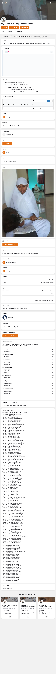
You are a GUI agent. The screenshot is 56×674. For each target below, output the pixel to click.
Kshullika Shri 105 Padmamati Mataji (10, 575)
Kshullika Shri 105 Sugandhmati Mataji (11, 557)
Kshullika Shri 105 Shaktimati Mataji (10, 581)
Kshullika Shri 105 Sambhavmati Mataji (11, 559)
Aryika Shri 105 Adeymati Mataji (9, 495)
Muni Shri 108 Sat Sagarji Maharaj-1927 (11, 457)
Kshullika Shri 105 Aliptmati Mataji (10, 591)
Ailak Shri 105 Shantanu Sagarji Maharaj (11, 522)
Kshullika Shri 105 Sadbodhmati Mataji (11, 565)
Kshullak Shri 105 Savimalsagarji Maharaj (11, 551)
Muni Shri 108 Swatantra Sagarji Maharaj (11, 471)
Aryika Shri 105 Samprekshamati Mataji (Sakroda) (13, 508)
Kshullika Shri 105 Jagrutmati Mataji (10, 589)
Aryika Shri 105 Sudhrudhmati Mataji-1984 (12, 489)
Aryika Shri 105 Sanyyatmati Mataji (10, 479)
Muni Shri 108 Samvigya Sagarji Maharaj (11, 465)
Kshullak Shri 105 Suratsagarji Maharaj (11, 553)
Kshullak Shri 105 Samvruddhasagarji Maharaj (12, 532)
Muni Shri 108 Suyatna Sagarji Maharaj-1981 (12, 429)
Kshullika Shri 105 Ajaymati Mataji (10, 572)
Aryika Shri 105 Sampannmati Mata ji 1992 (12, 518)
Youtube (7, 154)
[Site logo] (6, 3)
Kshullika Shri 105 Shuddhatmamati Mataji (12, 570)
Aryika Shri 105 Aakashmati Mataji (10, 497)
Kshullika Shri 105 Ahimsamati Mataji (10, 573)
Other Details (19, 31)
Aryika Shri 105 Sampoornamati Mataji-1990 (12, 484)
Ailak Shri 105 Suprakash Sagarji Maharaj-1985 (13, 521)
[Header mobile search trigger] (54, 3)
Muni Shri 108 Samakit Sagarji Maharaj (11, 439)
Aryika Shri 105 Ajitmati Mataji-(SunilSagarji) (12, 514)
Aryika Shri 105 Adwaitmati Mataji (10, 509)
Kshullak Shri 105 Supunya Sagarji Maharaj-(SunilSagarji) (15, 547)
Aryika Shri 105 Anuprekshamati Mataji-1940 (12, 480)
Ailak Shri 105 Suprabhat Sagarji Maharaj (11, 519)
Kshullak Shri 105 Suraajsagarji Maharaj (11, 544)
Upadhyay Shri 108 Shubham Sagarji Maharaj (12, 426)
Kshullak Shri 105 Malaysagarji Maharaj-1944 (12, 525)
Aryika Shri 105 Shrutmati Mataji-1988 (11, 500)
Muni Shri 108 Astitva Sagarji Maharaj (10, 460)
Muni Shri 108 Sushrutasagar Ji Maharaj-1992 (12, 451)
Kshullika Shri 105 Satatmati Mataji (10, 566)
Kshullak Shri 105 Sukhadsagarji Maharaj (11, 531)
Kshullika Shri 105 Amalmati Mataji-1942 (11, 585)
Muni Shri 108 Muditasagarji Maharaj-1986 (12, 455)
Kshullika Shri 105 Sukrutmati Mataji (10, 578)
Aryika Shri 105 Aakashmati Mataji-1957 (11, 493)
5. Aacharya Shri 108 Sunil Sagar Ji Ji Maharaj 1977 (26, 91)
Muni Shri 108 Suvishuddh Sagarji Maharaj (12, 452)
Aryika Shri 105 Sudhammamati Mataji (11, 476)
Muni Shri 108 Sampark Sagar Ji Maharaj (11, 464)
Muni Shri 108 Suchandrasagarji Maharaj (11, 442)
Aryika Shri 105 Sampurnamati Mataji (10, 506)
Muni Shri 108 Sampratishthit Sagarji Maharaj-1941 (14, 467)
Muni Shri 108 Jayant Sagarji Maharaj (10, 428)
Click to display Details (10, 255)
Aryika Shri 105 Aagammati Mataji (10, 512)
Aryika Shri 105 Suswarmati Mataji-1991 (11, 487)
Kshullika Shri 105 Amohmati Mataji (10, 569)
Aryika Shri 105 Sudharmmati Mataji (10, 483)
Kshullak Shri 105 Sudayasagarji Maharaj (11, 543)
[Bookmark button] (10, 627)
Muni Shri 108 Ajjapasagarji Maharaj (10, 462)
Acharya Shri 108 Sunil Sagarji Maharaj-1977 (12, 425)
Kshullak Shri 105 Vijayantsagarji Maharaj (11, 541)
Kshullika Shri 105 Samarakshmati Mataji (11, 560)
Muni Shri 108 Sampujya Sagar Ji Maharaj (11, 461)
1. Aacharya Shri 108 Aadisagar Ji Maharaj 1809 (13, 82)
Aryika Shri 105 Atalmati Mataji (9, 477)
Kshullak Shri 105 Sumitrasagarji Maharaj (11, 550)
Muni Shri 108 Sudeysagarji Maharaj (10, 445)
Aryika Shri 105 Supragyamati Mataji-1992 (11, 490)
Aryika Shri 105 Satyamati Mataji (9, 474)
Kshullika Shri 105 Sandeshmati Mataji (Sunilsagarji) (14, 562)
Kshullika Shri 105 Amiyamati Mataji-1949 (11, 579)
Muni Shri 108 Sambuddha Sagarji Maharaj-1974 (13, 441)
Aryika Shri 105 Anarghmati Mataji (10, 502)
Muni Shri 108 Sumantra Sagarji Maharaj (11, 430)
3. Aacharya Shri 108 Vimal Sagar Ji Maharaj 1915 (19, 87)
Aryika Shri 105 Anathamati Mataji (10, 505)
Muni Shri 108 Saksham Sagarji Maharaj (11, 473)
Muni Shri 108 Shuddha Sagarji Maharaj (11, 446)
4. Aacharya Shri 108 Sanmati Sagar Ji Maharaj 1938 (23, 89)
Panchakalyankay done (10, 346)
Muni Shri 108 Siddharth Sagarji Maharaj (11, 436)
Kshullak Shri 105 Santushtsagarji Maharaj (12, 540)
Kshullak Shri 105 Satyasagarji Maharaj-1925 (12, 530)
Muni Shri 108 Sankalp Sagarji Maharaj (11, 444)
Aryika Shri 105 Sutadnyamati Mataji (10, 515)
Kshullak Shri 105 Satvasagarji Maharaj (11, 537)
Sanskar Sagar (8, 599)
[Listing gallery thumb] (28, 214)
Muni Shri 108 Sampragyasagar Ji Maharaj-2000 (13, 454)
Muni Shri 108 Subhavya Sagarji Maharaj (11, 458)
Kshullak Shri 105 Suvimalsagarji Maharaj (11, 528)
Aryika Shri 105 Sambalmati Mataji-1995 (11, 481)
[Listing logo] (3, 19)
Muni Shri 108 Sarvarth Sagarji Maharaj (11, 438)
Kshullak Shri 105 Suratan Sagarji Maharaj (11, 546)
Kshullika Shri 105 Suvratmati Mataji (10, 556)
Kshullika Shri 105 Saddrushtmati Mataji (11, 576)
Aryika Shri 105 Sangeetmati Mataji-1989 (11, 486)
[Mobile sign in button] (50, 3)
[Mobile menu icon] (2, 3)
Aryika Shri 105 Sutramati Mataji (9, 503)
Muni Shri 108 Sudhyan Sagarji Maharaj (11, 432)
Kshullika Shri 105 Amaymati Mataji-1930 (11, 583)
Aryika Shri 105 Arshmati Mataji (9, 499)
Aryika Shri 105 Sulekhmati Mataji (10, 516)
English (10, 31)
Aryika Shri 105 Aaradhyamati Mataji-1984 (12, 496)
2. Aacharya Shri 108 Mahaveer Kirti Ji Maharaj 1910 (17, 84)
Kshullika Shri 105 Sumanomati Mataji (11, 588)
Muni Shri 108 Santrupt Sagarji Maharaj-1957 (12, 468)
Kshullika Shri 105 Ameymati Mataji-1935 (11, 582)
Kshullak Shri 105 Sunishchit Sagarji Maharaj (12, 524)
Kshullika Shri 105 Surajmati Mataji (10, 554)
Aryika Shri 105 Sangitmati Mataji (10, 492)
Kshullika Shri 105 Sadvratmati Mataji (10, 563)
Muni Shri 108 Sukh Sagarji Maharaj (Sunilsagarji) (13, 435)
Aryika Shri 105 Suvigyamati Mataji (10, 511)
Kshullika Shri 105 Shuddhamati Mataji (11, 567)
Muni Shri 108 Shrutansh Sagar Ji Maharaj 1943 (13, 470)
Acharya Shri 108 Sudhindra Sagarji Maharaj (12, 433)
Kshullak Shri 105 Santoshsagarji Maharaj (11, 538)
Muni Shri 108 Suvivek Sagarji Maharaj (11, 449)
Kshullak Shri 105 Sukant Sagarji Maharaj (11, 549)
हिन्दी (3, 31)
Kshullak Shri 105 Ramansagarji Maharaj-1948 (12, 527)
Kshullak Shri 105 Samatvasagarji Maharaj (12, 535)
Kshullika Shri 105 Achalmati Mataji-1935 (11, 586)
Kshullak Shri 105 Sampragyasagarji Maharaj (12, 534)
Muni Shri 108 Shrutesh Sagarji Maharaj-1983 (12, 448)
